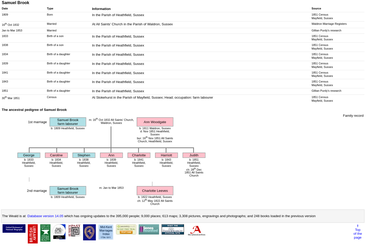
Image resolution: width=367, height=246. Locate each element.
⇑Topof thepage (357, 231)
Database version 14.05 (45, 216)
